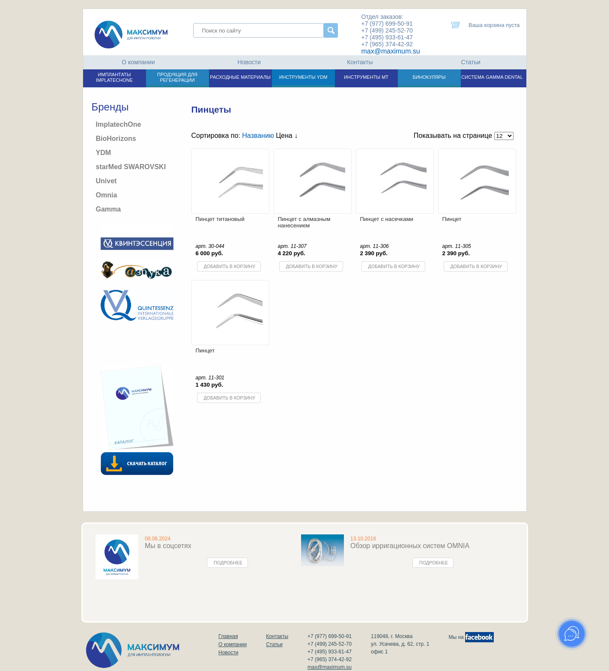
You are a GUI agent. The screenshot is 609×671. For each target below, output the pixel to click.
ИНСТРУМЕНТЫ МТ (366, 77)
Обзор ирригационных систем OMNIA (409, 545)
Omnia (106, 195)
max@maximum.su (390, 51)
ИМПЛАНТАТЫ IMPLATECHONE (114, 77)
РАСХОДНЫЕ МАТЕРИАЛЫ (240, 77)
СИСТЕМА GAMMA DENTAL (492, 77)
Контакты (360, 62)
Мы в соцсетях (168, 545)
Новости (249, 62)
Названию (258, 135)
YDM (103, 152)
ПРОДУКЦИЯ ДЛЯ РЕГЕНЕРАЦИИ (177, 77)
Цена (287, 135)
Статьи (470, 62)
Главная (228, 636)
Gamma (108, 209)
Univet (106, 181)
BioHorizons (116, 138)
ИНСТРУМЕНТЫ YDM (303, 77)
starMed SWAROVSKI (131, 166)
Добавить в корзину (229, 266)
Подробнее (228, 562)
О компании (138, 62)
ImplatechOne (118, 124)
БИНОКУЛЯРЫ (428, 77)
